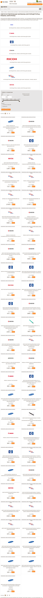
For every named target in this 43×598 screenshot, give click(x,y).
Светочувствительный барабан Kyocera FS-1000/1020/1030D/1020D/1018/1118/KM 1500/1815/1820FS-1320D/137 (10, 292)
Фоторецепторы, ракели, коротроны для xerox (7, 119)
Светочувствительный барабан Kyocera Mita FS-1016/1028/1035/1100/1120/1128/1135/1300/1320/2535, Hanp (31, 385)
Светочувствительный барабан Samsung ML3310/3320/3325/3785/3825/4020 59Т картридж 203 (10, 384)
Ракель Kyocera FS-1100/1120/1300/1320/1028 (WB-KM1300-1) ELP (11, 111)
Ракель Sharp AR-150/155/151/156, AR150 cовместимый (31, 147)
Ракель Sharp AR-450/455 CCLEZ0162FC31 (31, 200)
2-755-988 (36, 1)
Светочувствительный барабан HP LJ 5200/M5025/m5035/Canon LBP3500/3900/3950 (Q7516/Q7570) (10, 422)
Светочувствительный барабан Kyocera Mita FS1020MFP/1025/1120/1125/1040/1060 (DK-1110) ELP (11, 310)
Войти (11, 3)
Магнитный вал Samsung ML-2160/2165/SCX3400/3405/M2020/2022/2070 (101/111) (10, 440)
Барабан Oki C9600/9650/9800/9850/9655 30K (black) (10, 164)
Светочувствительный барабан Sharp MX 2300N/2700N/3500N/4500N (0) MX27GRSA (11, 476)
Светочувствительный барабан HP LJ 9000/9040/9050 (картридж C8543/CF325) (11, 274)
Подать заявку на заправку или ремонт (35, 3)
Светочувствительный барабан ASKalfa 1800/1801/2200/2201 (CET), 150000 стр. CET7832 (31, 274)
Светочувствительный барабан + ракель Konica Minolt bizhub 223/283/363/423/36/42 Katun (11, 183)
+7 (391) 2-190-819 (31, 588)
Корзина (11, 1)
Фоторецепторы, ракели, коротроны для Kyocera (28, 82)
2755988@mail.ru (11, 596)
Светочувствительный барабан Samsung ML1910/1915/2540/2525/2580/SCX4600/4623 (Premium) (31, 512)
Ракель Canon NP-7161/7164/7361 (10, 345)
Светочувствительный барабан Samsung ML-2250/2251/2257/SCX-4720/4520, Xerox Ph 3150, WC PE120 (31, 531)
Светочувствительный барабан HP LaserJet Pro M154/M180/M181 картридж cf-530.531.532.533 (31, 256)
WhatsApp (30, 591)
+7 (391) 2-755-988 (31, 586)
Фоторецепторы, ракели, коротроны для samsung (8, 82)
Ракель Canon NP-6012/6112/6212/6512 (10, 402)
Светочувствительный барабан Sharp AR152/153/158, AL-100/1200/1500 (10, 147)
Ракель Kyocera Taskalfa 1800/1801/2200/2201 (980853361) (31, 328)
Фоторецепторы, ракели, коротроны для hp (28, 101)
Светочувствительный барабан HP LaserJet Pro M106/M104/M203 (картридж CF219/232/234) (31, 237)
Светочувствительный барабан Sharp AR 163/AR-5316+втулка (11, 494)
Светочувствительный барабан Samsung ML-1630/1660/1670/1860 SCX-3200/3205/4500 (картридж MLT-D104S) (11, 531)
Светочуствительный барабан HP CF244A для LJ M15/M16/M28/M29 (11, 237)
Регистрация (14, 3)
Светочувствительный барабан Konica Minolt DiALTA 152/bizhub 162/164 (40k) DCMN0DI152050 (31, 310)
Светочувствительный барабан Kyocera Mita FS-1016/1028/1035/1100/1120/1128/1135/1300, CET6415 (10, 219)
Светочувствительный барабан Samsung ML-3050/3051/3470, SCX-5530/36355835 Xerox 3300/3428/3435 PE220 (11, 365)
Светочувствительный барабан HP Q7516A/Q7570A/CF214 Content (31, 111)
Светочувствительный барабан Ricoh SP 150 (10, 254)
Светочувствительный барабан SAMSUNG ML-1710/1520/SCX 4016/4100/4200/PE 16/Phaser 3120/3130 (11, 551)
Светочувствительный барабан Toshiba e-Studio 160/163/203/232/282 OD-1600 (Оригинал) (31, 458)
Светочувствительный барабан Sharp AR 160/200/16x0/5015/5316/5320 (31, 494)
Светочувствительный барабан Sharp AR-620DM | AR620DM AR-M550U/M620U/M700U (31, 476)
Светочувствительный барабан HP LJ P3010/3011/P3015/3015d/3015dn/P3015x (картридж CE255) (31, 404)
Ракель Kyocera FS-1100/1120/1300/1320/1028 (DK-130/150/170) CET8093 (11, 328)
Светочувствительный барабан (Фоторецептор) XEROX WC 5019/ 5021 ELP (10, 129)
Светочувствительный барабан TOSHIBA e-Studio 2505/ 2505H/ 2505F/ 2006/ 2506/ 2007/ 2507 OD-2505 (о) (31, 422)
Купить (13, 97)
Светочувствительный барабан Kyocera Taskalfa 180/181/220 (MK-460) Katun (31, 219)
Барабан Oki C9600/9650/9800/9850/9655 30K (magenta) (31, 164)
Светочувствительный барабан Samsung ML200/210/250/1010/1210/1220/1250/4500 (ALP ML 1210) (10, 512)
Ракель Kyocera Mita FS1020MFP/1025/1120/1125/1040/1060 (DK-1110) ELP (11, 201)
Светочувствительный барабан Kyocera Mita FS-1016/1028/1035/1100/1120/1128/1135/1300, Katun (31, 92)
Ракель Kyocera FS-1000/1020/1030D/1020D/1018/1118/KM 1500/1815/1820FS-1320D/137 (31, 183)
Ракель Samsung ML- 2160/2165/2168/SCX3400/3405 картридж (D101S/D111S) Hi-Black (11, 92)
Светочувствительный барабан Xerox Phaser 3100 (10, 458)
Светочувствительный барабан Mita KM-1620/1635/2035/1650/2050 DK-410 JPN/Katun (31, 440)
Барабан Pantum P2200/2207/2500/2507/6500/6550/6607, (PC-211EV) (31, 129)
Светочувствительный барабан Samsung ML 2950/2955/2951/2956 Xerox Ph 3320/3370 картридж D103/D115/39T (31, 365)
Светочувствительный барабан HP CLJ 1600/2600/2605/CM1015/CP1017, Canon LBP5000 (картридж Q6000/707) (31, 347)
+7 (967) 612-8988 (31, 590)
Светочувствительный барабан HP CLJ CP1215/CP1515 (31, 291)
